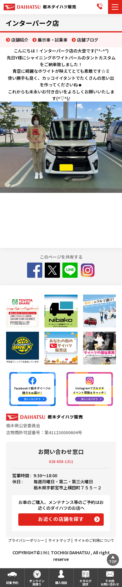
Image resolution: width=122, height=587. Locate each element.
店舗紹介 (19, 40)
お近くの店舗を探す (61, 518)
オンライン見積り (36, 582)
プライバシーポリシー (26, 540)
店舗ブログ (87, 40)
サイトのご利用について (94, 540)
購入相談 (61, 582)
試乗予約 (12, 582)
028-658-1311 (61, 461)
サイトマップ (59, 540)
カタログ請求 (85, 582)
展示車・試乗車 (53, 40)
